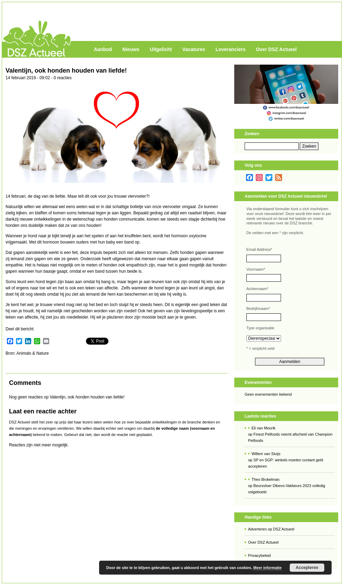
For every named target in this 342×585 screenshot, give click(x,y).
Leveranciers (230, 49)
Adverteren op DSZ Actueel (271, 529)
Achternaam (257, 289)
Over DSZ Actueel (276, 49)
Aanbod (103, 49)
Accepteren (307, 567)
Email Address (259, 249)
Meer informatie (267, 568)
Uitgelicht (161, 49)
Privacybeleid (259, 555)
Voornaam (255, 269)
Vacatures (193, 49)
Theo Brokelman (266, 479)
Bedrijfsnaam (258, 308)
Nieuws (130, 49)
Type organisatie (260, 328)
